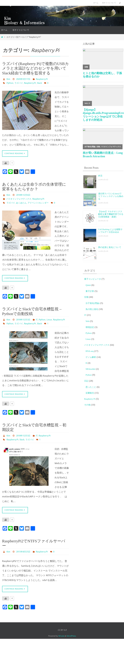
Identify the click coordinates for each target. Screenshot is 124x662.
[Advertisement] (103, 430)
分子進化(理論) (93, 304)
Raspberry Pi (44, 79)
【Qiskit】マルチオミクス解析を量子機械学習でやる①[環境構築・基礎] (110, 215)
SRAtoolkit (91, 369)
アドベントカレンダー (40, 203)
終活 (100, 175)
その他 (87, 405)
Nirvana (61, 640)
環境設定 (90, 328)
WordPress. (71, 640)
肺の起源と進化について (110, 249)
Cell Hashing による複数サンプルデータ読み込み (110, 233)
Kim (8, 79)
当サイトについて (109, 3)
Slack (41, 83)
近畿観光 (90, 393)
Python (10, 83)
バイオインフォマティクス (19, 199)
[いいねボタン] (5, 163)
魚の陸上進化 (93, 310)
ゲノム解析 (91, 358)
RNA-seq (90, 352)
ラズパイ (19, 83)
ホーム (95, 3)
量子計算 (90, 292)
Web (88, 322)
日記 (86, 381)
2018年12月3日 (24, 320)
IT (7, 324)
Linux (19, 324)
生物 (86, 297)
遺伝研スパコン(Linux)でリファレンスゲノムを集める (110, 196)
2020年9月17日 (24, 79)
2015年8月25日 (24, 556)
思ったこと (91, 387)
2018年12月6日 (24, 195)
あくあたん (22, 203)
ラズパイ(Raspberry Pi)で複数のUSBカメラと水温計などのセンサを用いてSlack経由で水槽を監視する (35, 68)
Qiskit (88, 286)
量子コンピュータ (93, 279)
